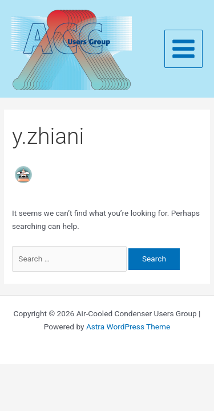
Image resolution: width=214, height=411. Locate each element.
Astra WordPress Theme (128, 326)
